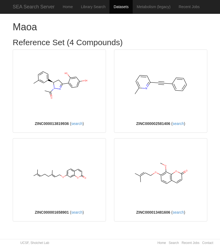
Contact (207, 243)
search (76, 123)
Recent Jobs (189, 7)
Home (68, 7)
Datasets (121, 7)
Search (174, 243)
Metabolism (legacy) (154, 7)
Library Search (93, 7)
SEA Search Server (34, 6)
